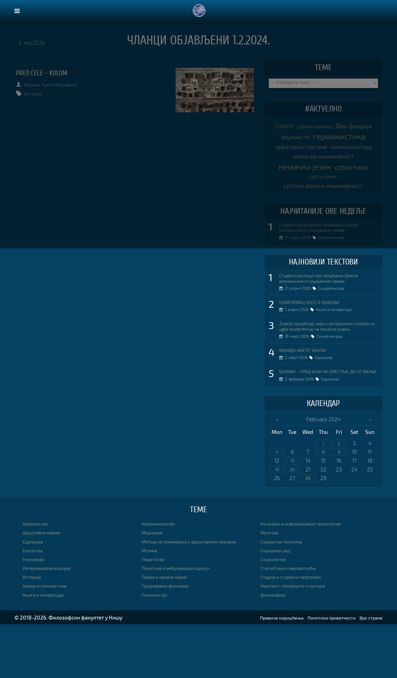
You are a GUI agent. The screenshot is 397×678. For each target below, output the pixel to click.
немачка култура (323, 171)
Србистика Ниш (337, 126)
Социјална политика (285, 595)
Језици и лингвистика (48, 639)
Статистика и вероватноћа (292, 621)
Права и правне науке (168, 630)
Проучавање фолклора (169, 639)
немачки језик (323, 193)
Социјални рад (334, 271)
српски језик (345, 205)
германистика (323, 148)
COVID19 (300, 126)
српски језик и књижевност (323, 216)
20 (292, 522)
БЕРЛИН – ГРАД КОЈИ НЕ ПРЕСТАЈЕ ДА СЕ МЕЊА (328, 419)
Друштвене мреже (45, 586)
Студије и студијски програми (296, 630)
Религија (271, 586)
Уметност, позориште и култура (298, 639)
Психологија (156, 648)
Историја (37, 93)
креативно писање (323, 160)
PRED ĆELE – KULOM (50, 73)
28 (308, 531)
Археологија (37, 577)
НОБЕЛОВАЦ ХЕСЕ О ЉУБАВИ (314, 337)
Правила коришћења (265, 671)
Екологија (34, 603)
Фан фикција (303, 138)
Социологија (276, 612)
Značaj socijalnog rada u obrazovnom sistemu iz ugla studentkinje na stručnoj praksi (325, 365)
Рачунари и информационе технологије (308, 577)
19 (276, 522)
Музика (151, 603)
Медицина (154, 586)
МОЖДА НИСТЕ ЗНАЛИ (306, 394)
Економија (35, 612)
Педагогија (155, 612)
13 (292, 512)
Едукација (327, 402)
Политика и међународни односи (182, 621)
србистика (303, 204)
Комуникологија (161, 577)
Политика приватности (324, 671)
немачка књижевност (323, 182)
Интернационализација (51, 621)
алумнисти (347, 138)
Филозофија (275, 648)
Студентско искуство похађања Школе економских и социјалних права (325, 259)
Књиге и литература (337, 346)
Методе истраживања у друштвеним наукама (197, 595)
